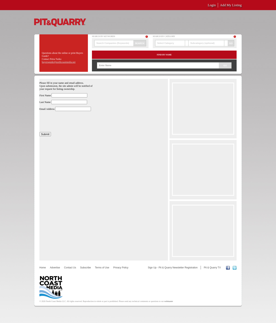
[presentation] (70, 121)
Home (42, 267)
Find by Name (164, 55)
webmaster (168, 301)
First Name (45, 95)
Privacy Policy (120, 267)
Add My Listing (231, 5)
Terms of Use (102, 267)
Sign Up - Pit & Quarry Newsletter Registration (173, 267)
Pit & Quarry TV (212, 267)
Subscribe (85, 267)
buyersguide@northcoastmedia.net (59, 62)
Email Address (47, 109)
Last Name (45, 102)
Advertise (55, 267)
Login (212, 5)
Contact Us (70, 267)
